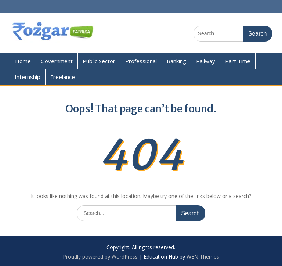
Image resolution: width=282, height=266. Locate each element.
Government (57, 61)
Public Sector (99, 61)
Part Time (237, 61)
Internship (27, 76)
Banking (176, 61)
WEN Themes (203, 256)
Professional (141, 61)
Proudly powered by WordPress (100, 256)
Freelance (62, 76)
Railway (205, 61)
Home (23, 61)
